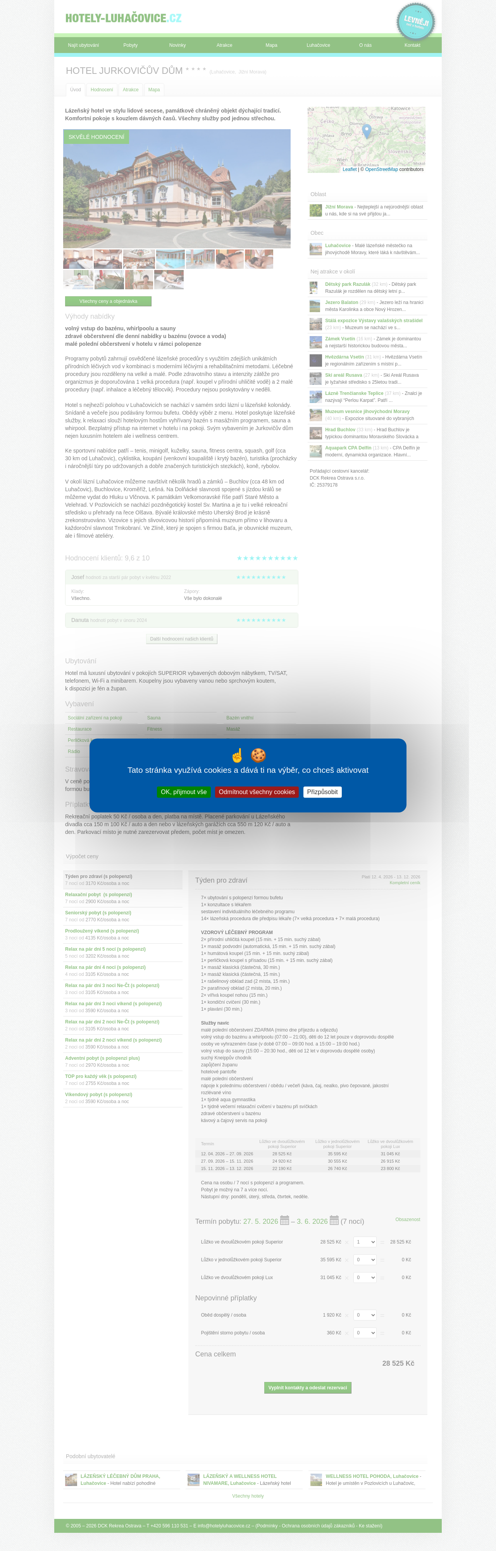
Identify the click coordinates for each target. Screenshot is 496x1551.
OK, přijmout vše (184, 792)
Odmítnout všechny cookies (257, 792)
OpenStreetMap (381, 169)
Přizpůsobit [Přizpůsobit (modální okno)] (322, 792)
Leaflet (349, 169)
